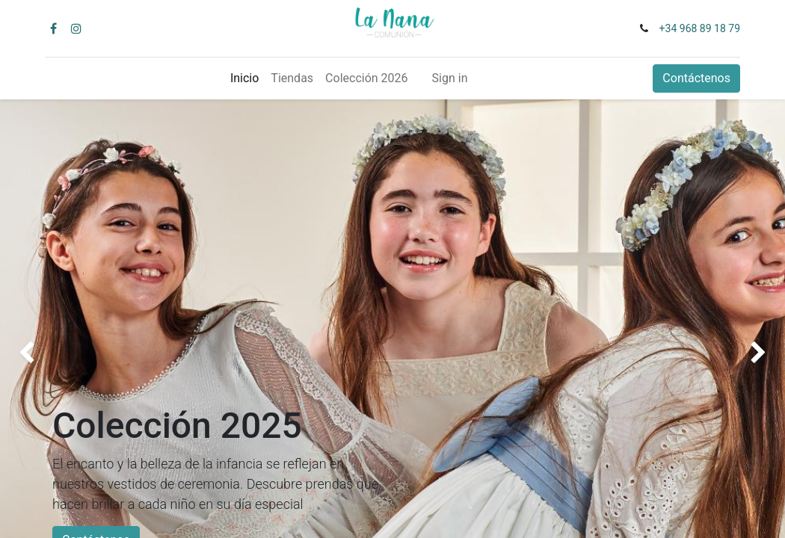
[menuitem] (244, 78)
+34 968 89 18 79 (699, 28)
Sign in (450, 78)
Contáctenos (696, 78)
